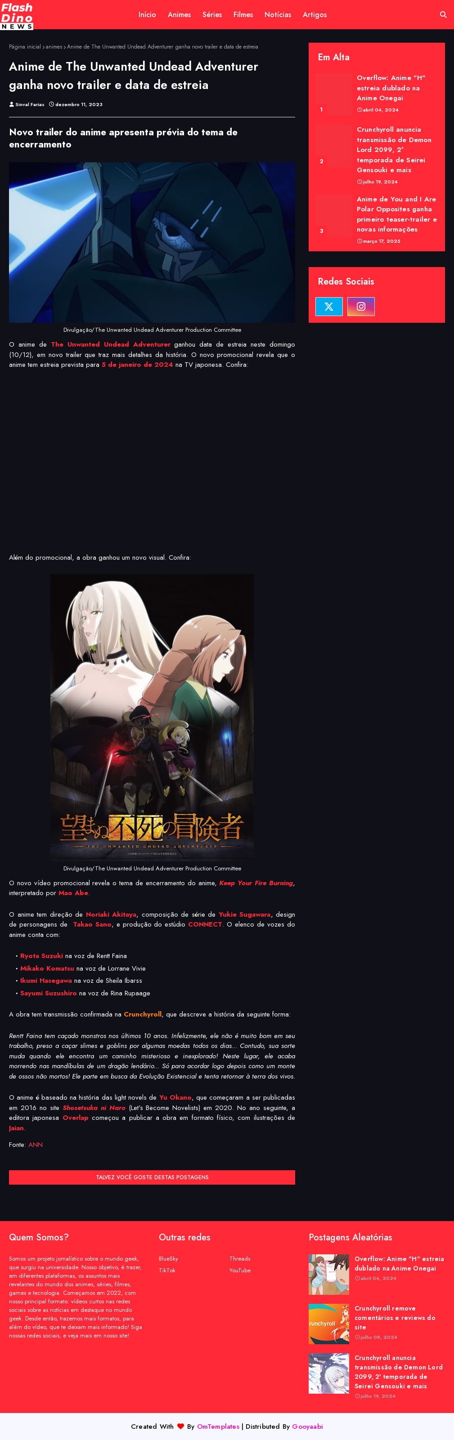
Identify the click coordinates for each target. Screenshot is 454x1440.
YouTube (240, 1270)
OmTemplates (218, 1426)
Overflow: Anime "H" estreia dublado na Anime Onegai (391, 88)
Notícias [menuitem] (278, 14)
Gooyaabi (307, 1426)
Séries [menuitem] (212, 14)
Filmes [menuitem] (243, 14)
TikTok (167, 1270)
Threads (239, 1258)
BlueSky (168, 1258)
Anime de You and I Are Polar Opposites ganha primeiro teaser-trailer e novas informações (397, 214)
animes (54, 47)
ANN (35, 1145)
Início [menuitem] (147, 14)
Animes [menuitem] (179, 14)
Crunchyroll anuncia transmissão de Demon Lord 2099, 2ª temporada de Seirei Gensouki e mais (394, 150)
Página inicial (25, 47)
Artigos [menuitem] (315, 14)
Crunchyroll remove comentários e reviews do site (395, 1318)
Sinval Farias (30, 104)
